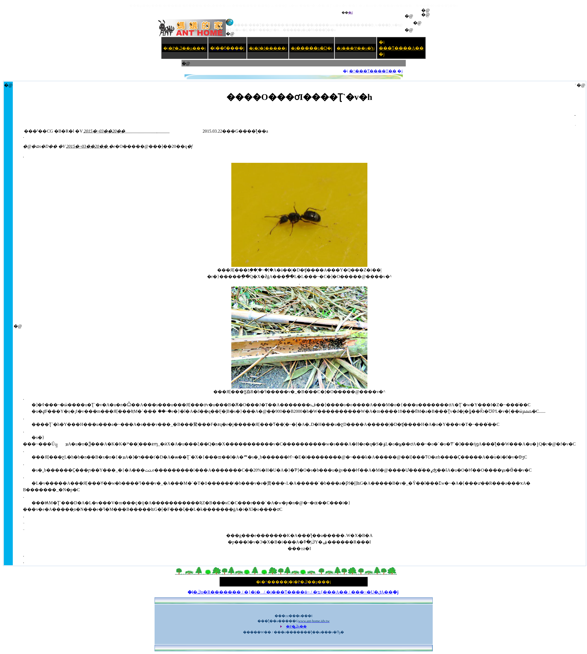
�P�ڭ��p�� (184, 48)
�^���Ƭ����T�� (373, 71)
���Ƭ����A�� (401, 48)
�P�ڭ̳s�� (296, 626)
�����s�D (311, 48)
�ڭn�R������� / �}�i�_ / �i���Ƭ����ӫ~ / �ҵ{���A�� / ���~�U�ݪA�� (293, 592)
